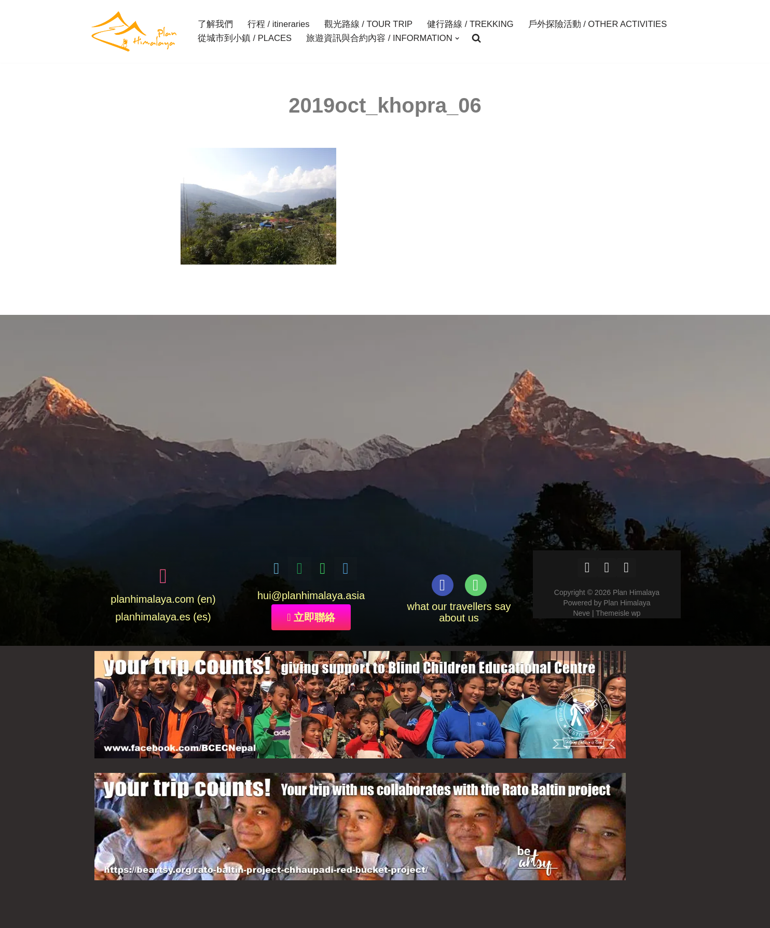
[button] (457, 38)
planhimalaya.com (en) (163, 599)
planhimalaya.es (152, 617)
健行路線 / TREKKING (470, 24)
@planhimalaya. (308, 595)
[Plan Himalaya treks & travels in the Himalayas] (134, 31)
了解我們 (215, 24)
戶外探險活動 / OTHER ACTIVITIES (596, 24)
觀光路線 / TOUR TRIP (368, 24)
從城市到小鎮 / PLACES (245, 38)
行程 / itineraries (278, 24)
